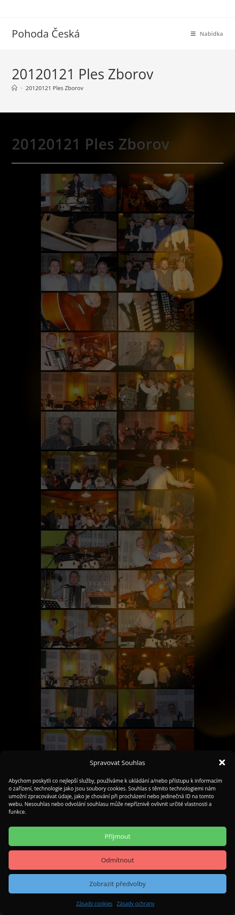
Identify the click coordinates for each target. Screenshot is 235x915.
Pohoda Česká (46, 33)
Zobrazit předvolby (117, 883)
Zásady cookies (94, 903)
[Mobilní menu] (207, 33)
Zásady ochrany (136, 903)
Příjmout (117, 836)
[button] (222, 762)
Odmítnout (117, 860)
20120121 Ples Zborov (54, 88)
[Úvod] (14, 88)
